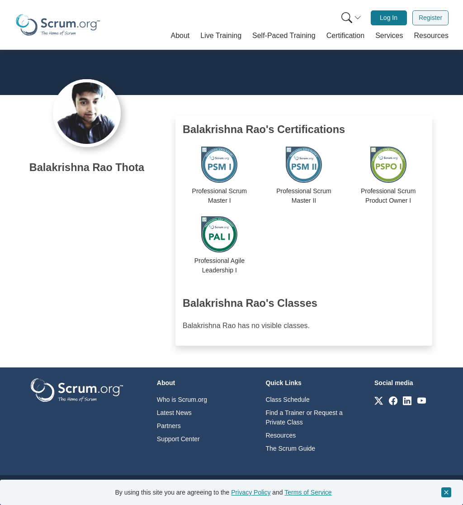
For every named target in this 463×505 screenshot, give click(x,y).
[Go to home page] (77, 389)
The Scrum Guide (290, 448)
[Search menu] (351, 18)
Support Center (178, 439)
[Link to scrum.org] (378, 400)
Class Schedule (287, 399)
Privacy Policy (250, 492)
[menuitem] (350, 18)
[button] (180, 36)
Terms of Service (307, 492)
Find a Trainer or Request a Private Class (303, 417)
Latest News (174, 412)
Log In (388, 17)
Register (430, 17)
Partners (169, 425)
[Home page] (57, 25)
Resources (280, 435)
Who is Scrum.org (182, 399)
